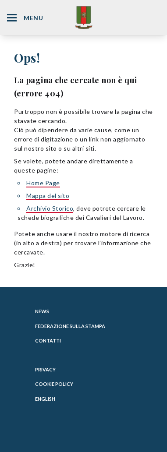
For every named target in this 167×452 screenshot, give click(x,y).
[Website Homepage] (84, 17)
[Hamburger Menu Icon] (12, 17)
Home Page (43, 183)
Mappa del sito (47, 195)
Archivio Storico (49, 208)
